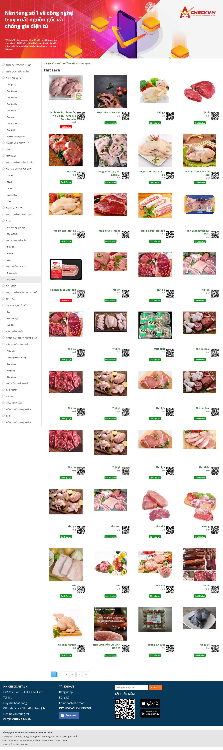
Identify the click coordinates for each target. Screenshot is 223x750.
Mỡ (74, 585)
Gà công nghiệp (67, 644)
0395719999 (47, 740)
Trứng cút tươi (156, 644)
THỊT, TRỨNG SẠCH (67, 63)
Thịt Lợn (115, 526)
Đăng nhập (66, 692)
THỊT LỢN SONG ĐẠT (108, 112)
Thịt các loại (203, 349)
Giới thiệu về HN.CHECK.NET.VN (23, 692)
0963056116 (61, 740)
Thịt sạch (85, 63)
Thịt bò (205, 112)
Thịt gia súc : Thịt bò (108, 230)
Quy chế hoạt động (15, 703)
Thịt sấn (160, 526)
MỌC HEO (159, 349)
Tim (118, 585)
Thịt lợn (71, 171)
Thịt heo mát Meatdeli (63, 289)
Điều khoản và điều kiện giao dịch (24, 708)
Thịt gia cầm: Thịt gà (64, 230)
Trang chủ (49, 63)
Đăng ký (64, 697)
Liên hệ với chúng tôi (16, 714)
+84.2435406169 (22, 740)
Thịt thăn (204, 467)
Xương (206, 526)
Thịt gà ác (204, 644)
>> (86, 674)
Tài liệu (7, 697)
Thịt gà (161, 112)
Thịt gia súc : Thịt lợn (153, 230)
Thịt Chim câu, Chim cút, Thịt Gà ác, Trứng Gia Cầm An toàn (61, 116)
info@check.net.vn (18, 744)
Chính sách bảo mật (71, 703)
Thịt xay (160, 585)
